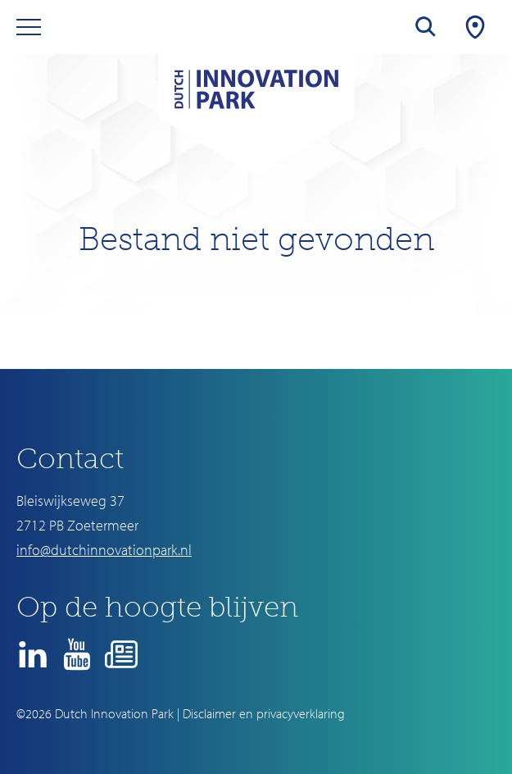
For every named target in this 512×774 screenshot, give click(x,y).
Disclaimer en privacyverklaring (264, 713)
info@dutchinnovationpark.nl (104, 549)
